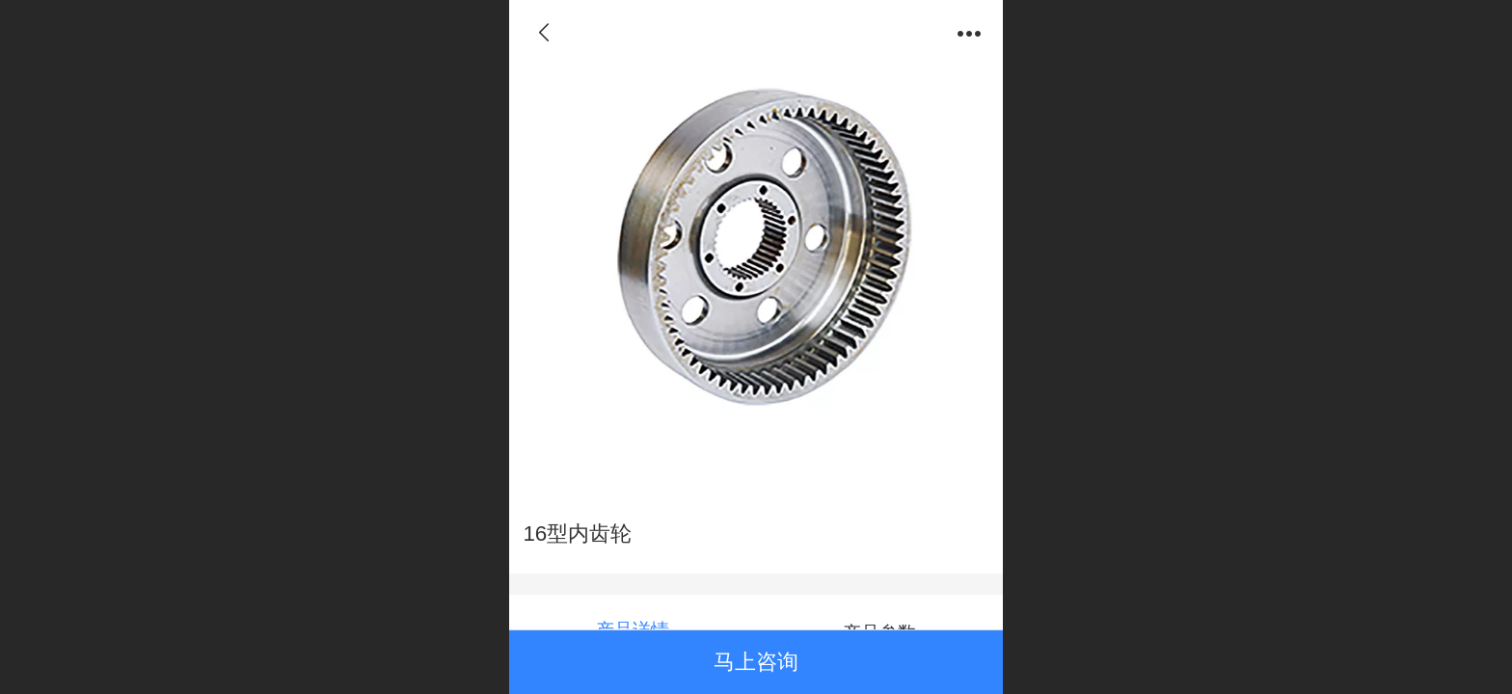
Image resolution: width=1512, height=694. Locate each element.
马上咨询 (756, 662)
